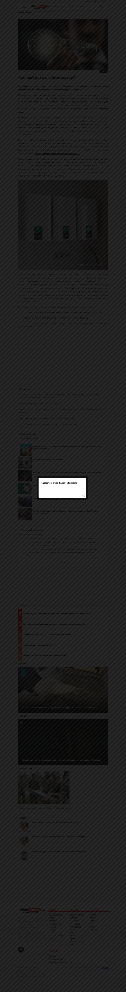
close (84, 503)
